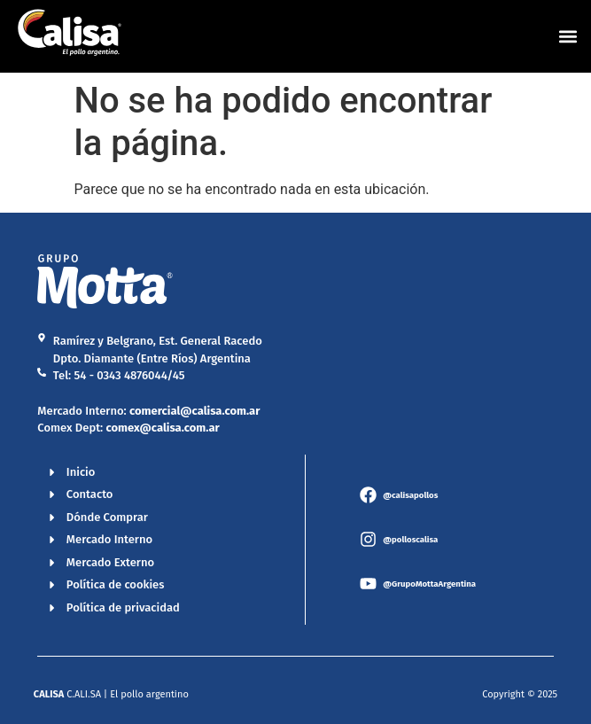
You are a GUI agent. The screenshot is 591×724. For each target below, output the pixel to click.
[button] (567, 36)
